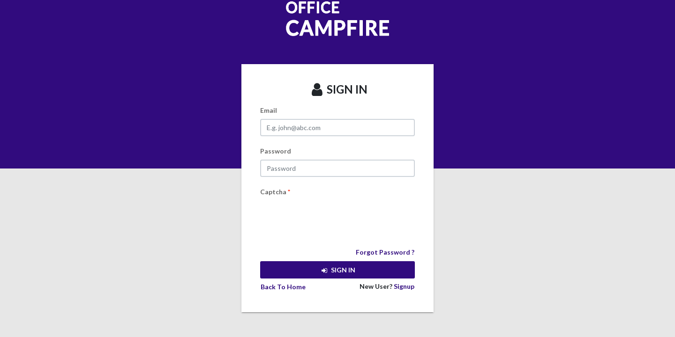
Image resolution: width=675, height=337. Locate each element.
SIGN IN (337, 270)
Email (268, 110)
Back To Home (283, 287)
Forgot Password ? (385, 252)
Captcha (275, 192)
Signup (404, 286)
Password (275, 151)
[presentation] (331, 218)
